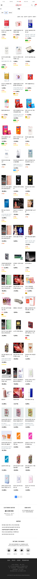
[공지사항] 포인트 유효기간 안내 (8, 534)
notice (18, 521)
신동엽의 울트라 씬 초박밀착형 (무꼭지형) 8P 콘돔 (18, 84)
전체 (2, 12)
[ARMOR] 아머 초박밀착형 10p (30, 355)
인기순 (22, 16)
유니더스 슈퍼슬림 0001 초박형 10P (6, 31)
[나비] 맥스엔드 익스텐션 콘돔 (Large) (18, 355)
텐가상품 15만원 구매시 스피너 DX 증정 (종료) (10, 525)
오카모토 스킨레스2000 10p (18, 264)
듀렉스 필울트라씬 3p (29, 83)
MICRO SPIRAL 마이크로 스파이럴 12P (30, 380)
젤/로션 (10, 12)
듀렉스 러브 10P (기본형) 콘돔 (30, 111)
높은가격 (30, 16)
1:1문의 (33, 1)
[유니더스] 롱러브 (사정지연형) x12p (18, 57)
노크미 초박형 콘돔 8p (18, 331)
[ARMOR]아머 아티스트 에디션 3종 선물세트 (6, 443)
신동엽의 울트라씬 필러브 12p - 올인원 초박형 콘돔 (6, 264)
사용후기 (34, 16)
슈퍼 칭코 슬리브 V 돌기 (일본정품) (18, 466)
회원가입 (11, 1)
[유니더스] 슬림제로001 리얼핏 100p (6, 380)
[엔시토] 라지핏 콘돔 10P (5, 160)
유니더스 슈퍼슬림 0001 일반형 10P (6, 84)
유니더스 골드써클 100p (30, 57)
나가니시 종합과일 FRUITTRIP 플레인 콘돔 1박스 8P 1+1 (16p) (30, 287)
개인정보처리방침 (25, 560)
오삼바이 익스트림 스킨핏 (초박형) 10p (30, 443)
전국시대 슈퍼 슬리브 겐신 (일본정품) (18, 160)
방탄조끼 (3, 399)
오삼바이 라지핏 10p (5, 466)
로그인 (4, 1)
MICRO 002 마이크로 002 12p (17, 486)
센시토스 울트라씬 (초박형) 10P (30, 31)
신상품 (18, 16)
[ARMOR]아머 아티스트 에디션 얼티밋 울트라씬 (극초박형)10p (6, 420)
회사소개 (13, 560)
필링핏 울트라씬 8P (5, 110)
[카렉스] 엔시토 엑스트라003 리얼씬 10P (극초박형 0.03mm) (6, 486)
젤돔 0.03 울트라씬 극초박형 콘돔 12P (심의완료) (30, 308)
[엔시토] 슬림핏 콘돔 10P (29, 137)
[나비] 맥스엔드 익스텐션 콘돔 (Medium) (18, 287)
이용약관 (18, 560)
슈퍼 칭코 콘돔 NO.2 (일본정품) (6, 355)
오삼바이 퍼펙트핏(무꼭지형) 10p (18, 443)
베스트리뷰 (26, 1)
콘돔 (6, 12)
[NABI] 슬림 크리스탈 (17, 236)
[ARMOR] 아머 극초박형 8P (18, 187)
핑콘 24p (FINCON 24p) (5, 210)
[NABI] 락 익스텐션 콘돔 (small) (18, 210)
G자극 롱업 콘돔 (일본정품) (30, 237)
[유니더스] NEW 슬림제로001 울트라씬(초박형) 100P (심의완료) (6, 187)
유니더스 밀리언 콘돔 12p (5, 57)
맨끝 (21, 497)
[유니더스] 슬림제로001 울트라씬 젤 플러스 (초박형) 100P (18, 380)
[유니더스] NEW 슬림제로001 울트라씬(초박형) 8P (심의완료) (6, 237)
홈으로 (8, 560)
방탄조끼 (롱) (16, 399)
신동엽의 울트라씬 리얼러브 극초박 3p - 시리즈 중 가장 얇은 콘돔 (30, 331)
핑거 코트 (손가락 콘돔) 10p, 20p (6, 308)
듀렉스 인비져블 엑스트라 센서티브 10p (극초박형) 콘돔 (30, 160)
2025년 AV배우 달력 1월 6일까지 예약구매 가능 (11, 527)
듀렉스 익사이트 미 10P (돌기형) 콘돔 (18, 137)
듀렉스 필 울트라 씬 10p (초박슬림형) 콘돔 (18, 111)
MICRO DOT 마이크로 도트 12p (30, 486)
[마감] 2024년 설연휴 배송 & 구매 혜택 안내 (10, 532)
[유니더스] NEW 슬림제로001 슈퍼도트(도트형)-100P (6, 287)
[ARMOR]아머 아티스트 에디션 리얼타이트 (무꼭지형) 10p (18, 420)
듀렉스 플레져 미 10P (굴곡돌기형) (6, 137)
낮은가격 (25, 16)
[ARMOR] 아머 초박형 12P (30, 187)
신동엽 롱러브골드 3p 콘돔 (30, 210)
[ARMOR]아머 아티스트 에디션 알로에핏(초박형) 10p (30, 420)
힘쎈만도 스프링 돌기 (17, 308)
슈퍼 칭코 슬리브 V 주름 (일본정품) (30, 466)
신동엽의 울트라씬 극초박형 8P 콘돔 (18, 31)
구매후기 (19, 1)
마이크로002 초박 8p (29, 399)
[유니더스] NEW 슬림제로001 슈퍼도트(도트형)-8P (6, 331)
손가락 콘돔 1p (28, 263)
